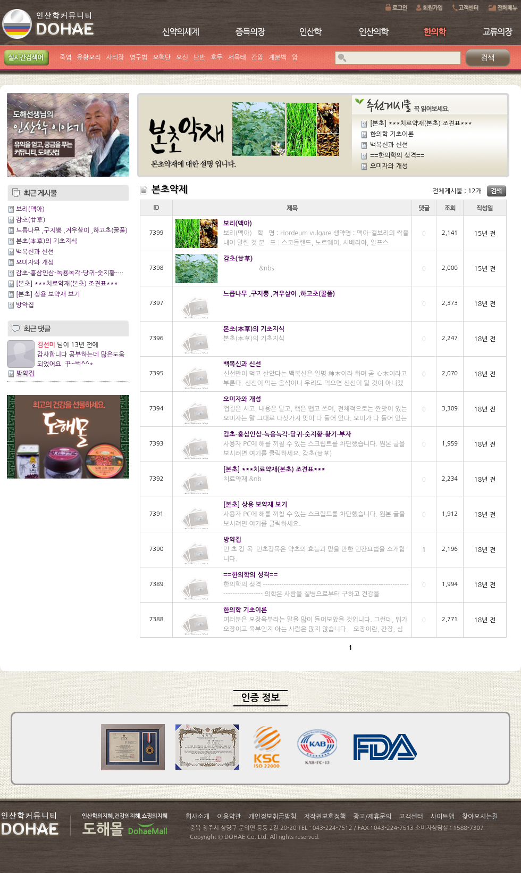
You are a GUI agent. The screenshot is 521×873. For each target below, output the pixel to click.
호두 (217, 57)
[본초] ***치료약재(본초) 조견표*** (67, 284)
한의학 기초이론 (392, 134)
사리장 (115, 57)
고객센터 (411, 816)
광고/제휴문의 (372, 816)
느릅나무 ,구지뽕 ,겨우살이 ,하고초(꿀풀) (72, 230)
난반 (200, 57)
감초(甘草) (30, 220)
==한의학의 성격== (397, 155)
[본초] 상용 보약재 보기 (48, 294)
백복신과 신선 (35, 252)
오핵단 (162, 57)
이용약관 (229, 816)
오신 (182, 57)
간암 (257, 57)
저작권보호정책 (325, 816)
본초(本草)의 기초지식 (46, 241)
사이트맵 (443, 816)
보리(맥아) (30, 209)
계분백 (277, 57)
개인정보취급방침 (272, 816)
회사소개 (197, 816)
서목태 (237, 57)
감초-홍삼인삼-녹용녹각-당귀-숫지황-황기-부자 (80, 273)
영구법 (139, 57)
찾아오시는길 (480, 816)
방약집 (25, 305)
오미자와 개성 (35, 262)
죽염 (66, 57)
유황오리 (89, 57)
